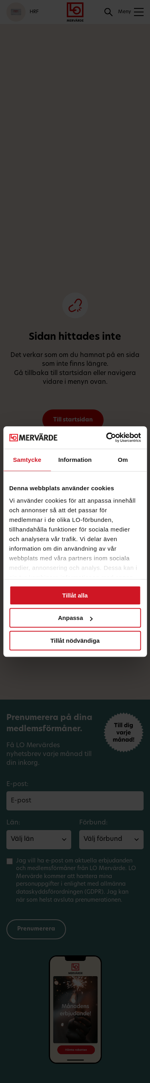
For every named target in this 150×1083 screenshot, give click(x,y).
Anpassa (75, 617)
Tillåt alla (75, 595)
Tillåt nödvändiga (75, 640)
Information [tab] (75, 459)
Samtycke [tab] (27, 459)
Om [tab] (123, 459)
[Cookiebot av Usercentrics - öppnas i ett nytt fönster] (107, 437)
